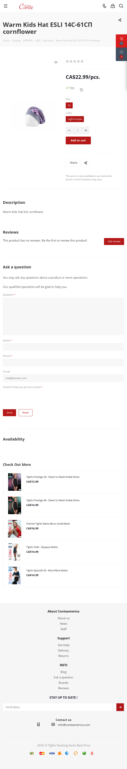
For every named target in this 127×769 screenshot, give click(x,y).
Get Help (63, 645)
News (63, 623)
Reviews (63, 688)
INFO (63, 665)
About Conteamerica (63, 611)
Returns (63, 656)
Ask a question (63, 677)
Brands (63, 683)
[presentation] (32, 397)
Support (63, 638)
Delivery (63, 650)
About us (64, 618)
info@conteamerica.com (74, 725)
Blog (63, 672)
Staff (63, 629)
